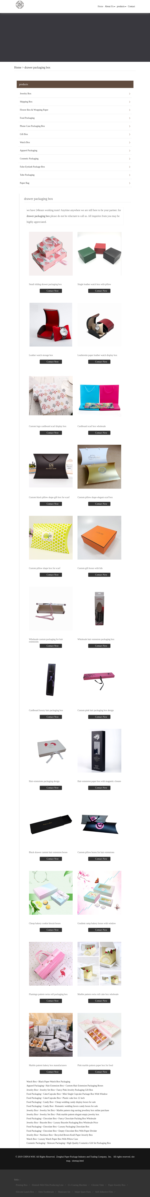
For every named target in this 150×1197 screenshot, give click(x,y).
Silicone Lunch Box (25, 1192)
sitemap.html (78, 1161)
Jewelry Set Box (47, 1090)
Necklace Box (46, 1135)
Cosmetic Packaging (29, 158)
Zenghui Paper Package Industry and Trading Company (81, 1157)
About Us (110, 6)
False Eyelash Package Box (32, 167)
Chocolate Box (50, 1118)
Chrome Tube (97, 1185)
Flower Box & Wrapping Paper (34, 110)
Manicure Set (64, 1192)
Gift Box (24, 134)
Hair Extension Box (55, 1085)
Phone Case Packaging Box (32, 126)
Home (100, 6)
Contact (131, 6)
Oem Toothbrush (46, 1192)
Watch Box (25, 142)
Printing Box (22, 1185)
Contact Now (52, 291)
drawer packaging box (37, 67)
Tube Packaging (27, 175)
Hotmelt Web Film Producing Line (48, 1185)
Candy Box (48, 1102)
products (121, 6)
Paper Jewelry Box (117, 1185)
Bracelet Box (46, 1122)
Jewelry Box (25, 93)
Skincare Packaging (56, 1143)
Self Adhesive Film (104, 1192)
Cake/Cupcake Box (52, 1094)
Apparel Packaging (28, 150)
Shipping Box (26, 101)
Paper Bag (24, 183)
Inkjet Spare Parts (83, 1192)
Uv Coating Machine (77, 1185)
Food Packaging (27, 118)
